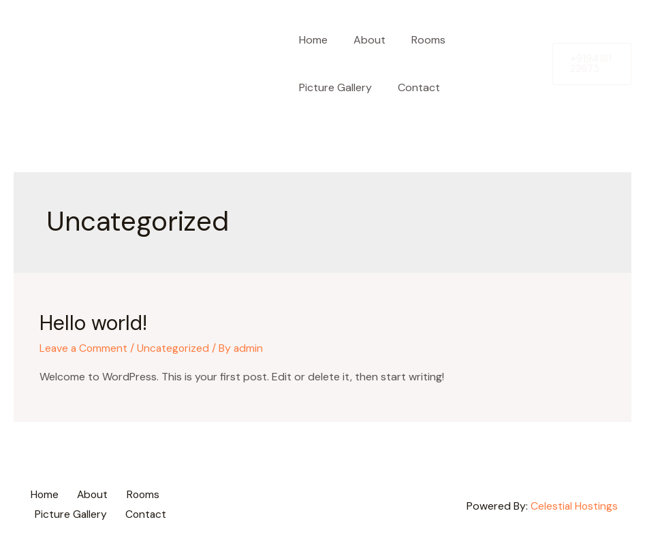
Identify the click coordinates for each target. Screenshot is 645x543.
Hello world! (93, 323)
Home (311, 40)
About (363, 40)
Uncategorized (176, 348)
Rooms (418, 40)
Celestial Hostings (573, 504)
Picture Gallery (333, 87)
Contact (413, 87)
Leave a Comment (84, 348)
